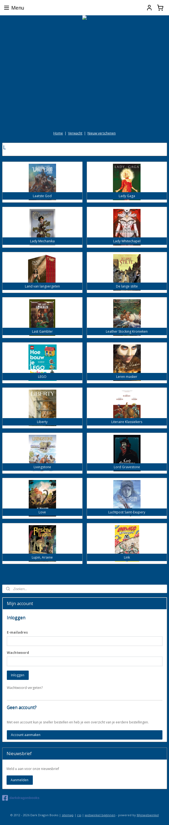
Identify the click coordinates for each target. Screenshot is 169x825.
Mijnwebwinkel (148, 815)
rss (79, 815)
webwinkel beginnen (100, 815)
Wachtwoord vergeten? (25, 687)
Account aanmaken (25, 734)
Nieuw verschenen (102, 133)
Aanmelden (19, 780)
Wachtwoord (18, 652)
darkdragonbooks (21, 798)
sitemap (68, 815)
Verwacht (75, 133)
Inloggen (17, 675)
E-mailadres (17, 632)
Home (58, 133)
